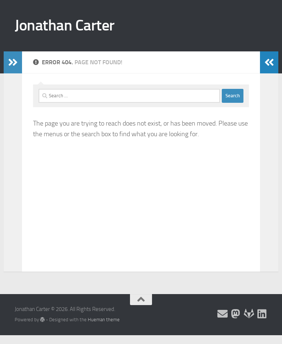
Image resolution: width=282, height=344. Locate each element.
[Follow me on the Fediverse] (236, 314)
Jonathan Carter (65, 25)
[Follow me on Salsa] (249, 314)
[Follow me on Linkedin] (262, 314)
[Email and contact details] (222, 314)
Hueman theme (104, 319)
